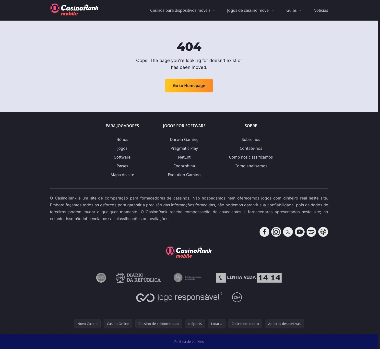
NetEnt (184, 157)
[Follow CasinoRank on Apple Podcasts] (323, 232)
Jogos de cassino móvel (248, 10)
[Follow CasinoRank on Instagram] (276, 232)
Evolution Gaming (184, 174)
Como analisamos (251, 166)
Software (122, 157)
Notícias (320, 10)
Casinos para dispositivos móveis (180, 10)
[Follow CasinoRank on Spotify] (311, 232)
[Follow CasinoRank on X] (288, 232)
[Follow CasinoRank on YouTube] (300, 232)
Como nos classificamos (251, 157)
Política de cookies (189, 341)
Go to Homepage (189, 85)
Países (122, 166)
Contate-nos (251, 148)
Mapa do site (122, 174)
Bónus (122, 139)
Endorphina (184, 166)
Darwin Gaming (184, 139)
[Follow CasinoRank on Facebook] (264, 232)
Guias (291, 10)
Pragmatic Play (184, 148)
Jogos (122, 148)
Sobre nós (251, 139)
